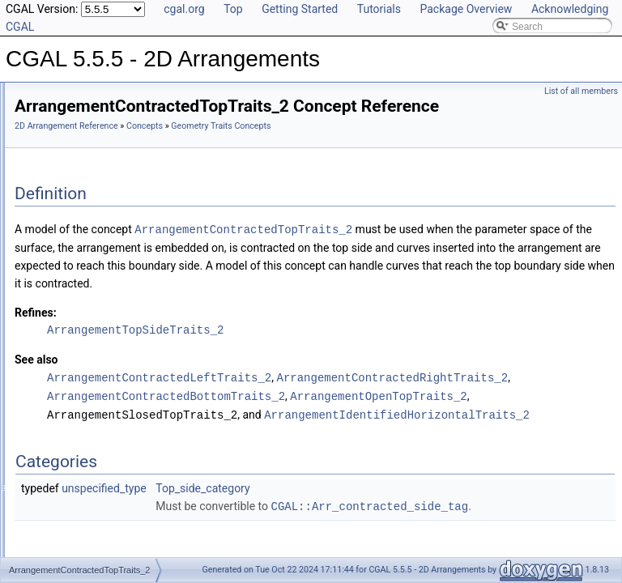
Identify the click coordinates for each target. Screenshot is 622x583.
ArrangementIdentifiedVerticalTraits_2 (147, 381)
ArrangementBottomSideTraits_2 (136, 149)
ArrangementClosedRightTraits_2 (138, 203)
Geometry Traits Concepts (109, 96)
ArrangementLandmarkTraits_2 (133, 399)
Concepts (347, 148)
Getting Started (300, 8)
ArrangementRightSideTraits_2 (132, 524)
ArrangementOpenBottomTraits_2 (139, 434)
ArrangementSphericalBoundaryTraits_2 (153, 541)
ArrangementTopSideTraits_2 (337, 387)
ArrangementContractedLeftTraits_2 (143, 292)
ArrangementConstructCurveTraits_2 (145, 239)
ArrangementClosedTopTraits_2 (134, 221)
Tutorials (379, 8)
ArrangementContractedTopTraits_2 (143, 328)
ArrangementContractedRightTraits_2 (147, 310)
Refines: (238, 370)
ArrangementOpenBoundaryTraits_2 (144, 452)
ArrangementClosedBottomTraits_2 (142, 167)
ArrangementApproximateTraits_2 (139, 114)
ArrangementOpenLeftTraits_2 (132, 470)
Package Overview (466, 8)
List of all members (581, 91)
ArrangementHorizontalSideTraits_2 (143, 345)
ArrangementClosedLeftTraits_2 (135, 185)
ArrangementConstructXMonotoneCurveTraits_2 (170, 256)
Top (233, 8)
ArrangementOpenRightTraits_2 (135, 488)
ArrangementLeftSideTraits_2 (129, 417)
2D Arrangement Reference (269, 148)
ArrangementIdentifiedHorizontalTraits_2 (153, 363)
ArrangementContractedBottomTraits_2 (151, 274)
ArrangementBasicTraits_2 (123, 132)
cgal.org (184, 8)
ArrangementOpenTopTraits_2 (131, 506)
